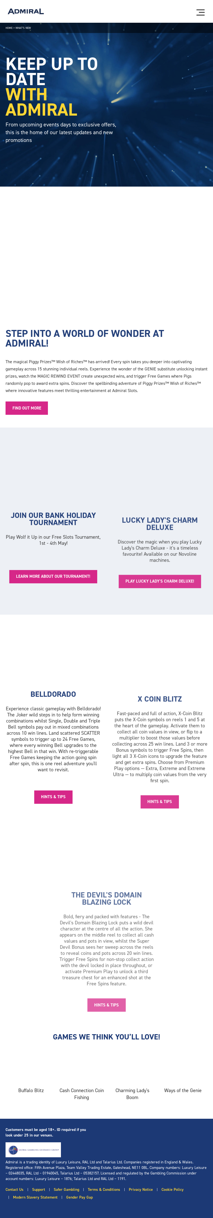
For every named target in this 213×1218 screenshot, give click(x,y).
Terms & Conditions (104, 1189)
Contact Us (15, 1189)
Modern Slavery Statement (35, 1197)
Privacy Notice (141, 1189)
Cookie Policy (172, 1189)
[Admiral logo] (26, 11)
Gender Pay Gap (79, 1197)
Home (9, 28)
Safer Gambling (66, 1189)
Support (38, 1189)
